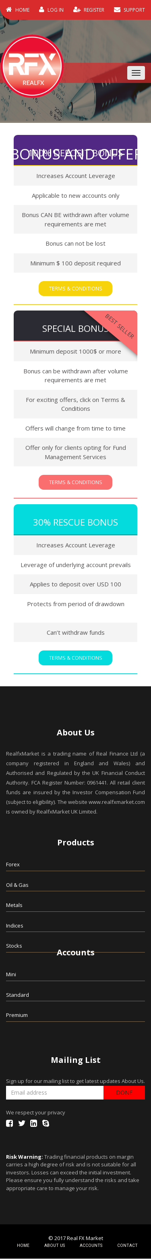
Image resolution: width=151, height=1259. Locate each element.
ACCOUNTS (93, 1246)
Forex (13, 865)
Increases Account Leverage (75, 176)
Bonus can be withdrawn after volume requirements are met (75, 376)
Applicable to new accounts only (76, 195)
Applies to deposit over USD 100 (75, 585)
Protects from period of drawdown (75, 604)
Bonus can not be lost (75, 244)
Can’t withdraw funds (76, 633)
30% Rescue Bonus (75, 522)
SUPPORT (129, 9)
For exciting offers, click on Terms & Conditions (75, 404)
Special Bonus (75, 329)
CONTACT (128, 1246)
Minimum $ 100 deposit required (75, 263)
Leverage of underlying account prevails (76, 565)
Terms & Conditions (75, 289)
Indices (14, 926)
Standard (17, 995)
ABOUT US (57, 1246)
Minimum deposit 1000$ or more (75, 352)
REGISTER (88, 9)
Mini (11, 975)
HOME (17, 9)
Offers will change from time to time (75, 428)
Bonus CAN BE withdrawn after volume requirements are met (75, 219)
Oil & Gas (17, 885)
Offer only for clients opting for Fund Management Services (75, 452)
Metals (14, 905)
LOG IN (51, 9)
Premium (17, 1015)
